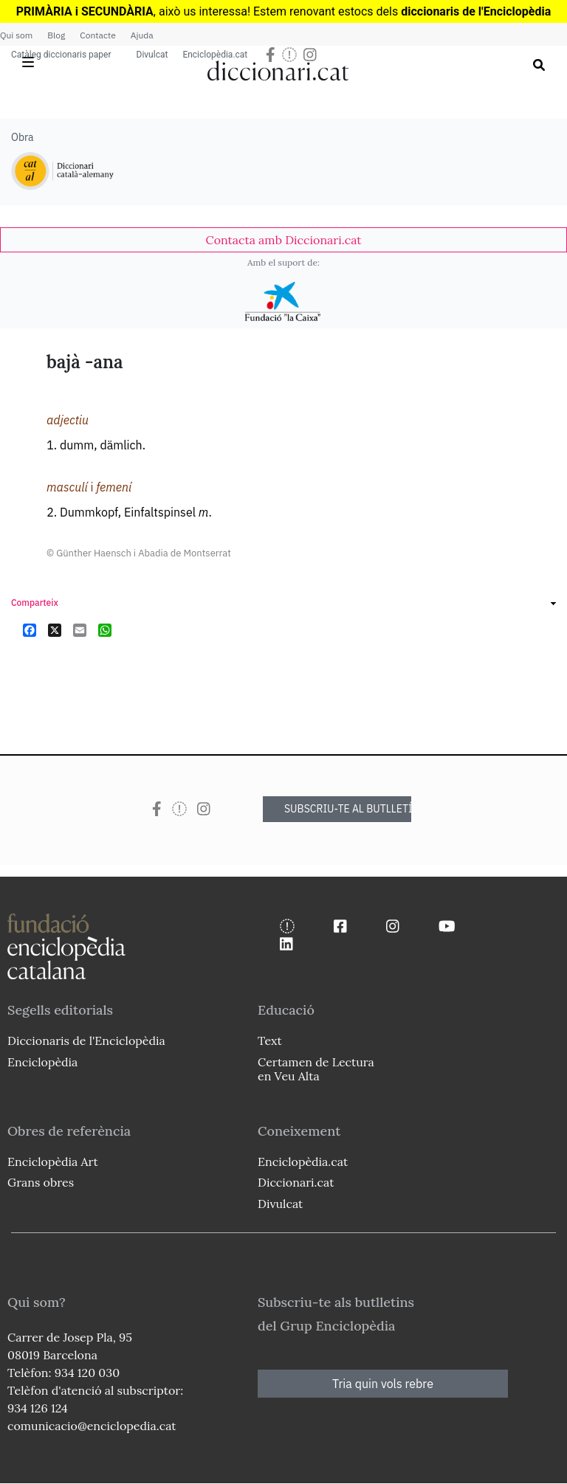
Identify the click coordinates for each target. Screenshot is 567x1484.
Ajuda (142, 35)
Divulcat (152, 54)
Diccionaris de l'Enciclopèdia (86, 1040)
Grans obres (40, 1182)
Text (270, 1040)
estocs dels (369, 11)
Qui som (16, 35)
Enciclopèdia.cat (214, 54)
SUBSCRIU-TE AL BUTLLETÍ (347, 808)
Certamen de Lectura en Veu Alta (316, 1069)
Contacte (97, 35)
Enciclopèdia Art (52, 1161)
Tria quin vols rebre (382, 1383)
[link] (283, 240)
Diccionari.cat (296, 1182)
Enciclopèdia (42, 1062)
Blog (56, 35)
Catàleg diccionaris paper (61, 54)
